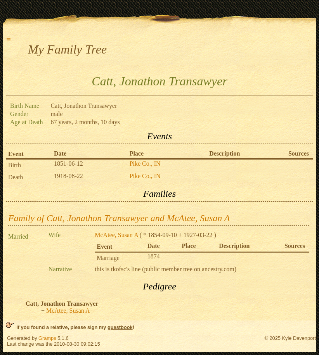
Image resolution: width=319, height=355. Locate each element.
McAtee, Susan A (116, 235)
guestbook (120, 327)
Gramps (47, 338)
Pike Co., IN (145, 163)
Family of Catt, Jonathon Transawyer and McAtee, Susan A (119, 218)
